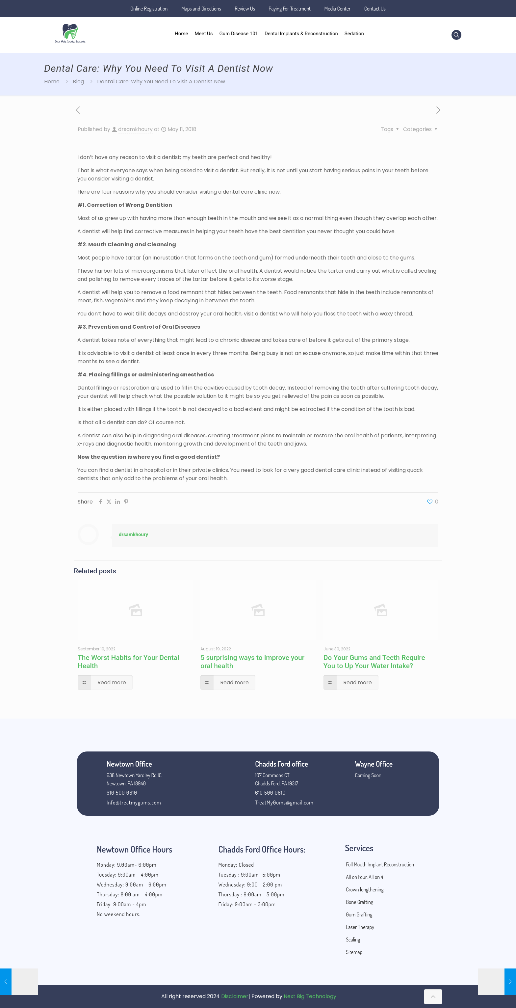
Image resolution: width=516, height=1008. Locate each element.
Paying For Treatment (290, 8)
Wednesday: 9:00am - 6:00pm (132, 884)
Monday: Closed (236, 864)
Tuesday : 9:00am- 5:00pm (249, 874)
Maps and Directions (201, 8)
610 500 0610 (122, 792)
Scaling (353, 939)
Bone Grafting (359, 902)
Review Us (245, 8)
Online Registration (149, 8)
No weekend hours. (119, 914)
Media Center (337, 8)
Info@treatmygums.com (134, 802)
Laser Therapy (360, 927)
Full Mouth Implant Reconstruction (380, 864)
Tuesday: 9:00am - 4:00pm (128, 874)
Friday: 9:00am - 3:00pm (247, 904)
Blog (78, 81)
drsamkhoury (135, 129)
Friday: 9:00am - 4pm (121, 904)
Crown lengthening (365, 889)
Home (52, 81)
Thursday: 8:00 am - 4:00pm (130, 894)
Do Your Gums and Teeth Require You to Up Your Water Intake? (374, 662)
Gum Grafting (359, 914)
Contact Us (375, 8)
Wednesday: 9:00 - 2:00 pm (250, 884)
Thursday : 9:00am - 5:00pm (252, 894)
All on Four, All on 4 (364, 877)
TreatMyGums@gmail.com (284, 802)
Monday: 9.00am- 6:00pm (126, 864)
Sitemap (354, 952)
